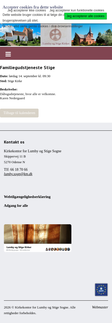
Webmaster (100, 307)
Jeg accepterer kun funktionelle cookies (76, 10)
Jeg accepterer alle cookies (85, 16)
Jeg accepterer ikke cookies (26, 10)
